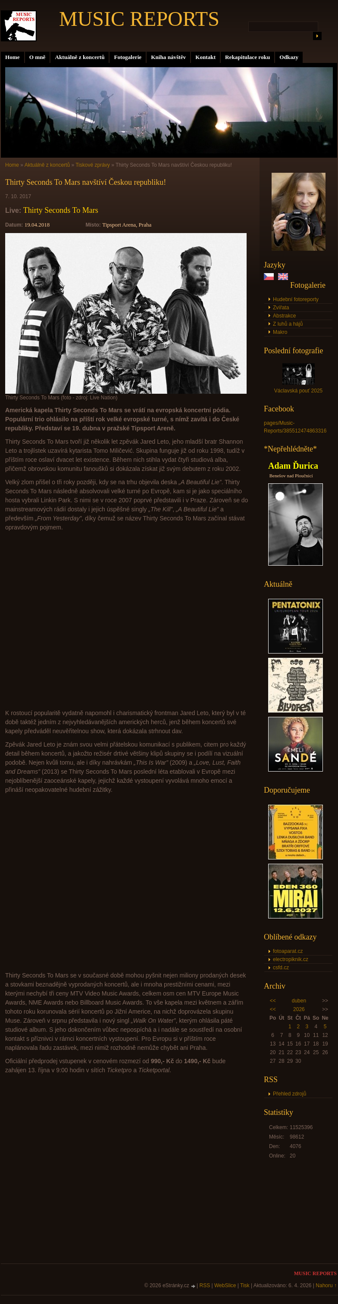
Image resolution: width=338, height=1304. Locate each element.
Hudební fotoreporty (296, 299)
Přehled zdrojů (289, 1094)
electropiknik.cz (290, 959)
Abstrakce (284, 316)
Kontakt (205, 57)
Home (12, 57)
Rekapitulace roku (247, 57)
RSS (205, 1285)
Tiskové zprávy (92, 165)
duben (299, 1001)
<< (273, 1001)
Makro (280, 332)
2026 (299, 1009)
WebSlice (225, 1285)
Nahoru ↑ (326, 1285)
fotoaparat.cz (288, 951)
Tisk (245, 1285)
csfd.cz (281, 968)
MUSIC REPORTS (139, 18)
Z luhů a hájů (288, 324)
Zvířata (281, 308)
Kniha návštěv (168, 57)
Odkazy (288, 57)
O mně (37, 57)
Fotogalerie (127, 57)
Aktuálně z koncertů (79, 57)
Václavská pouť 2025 (298, 391)
